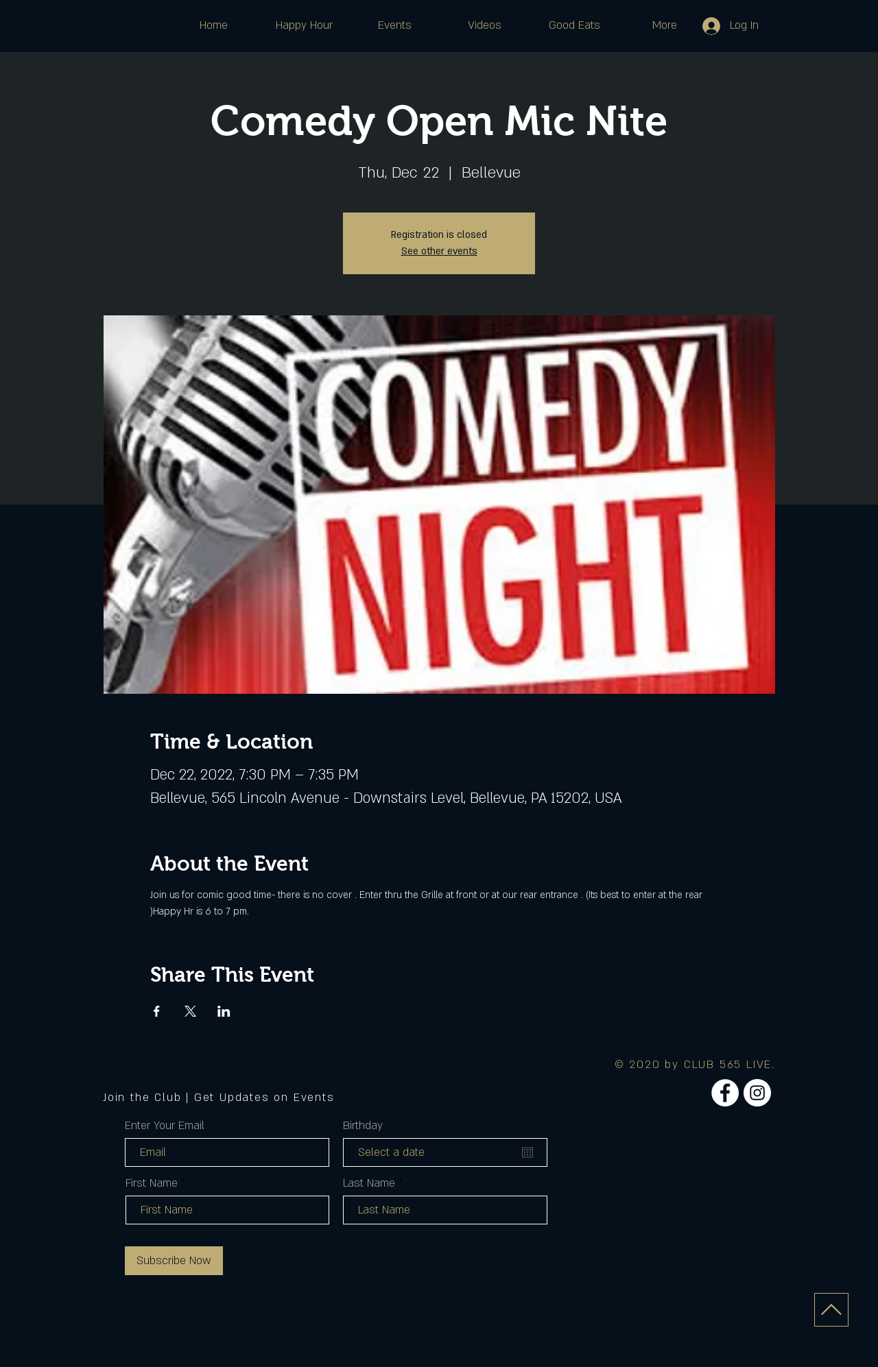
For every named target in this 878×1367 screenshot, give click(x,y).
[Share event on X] (190, 1011)
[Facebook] (725, 1092)
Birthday (363, 1126)
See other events (439, 251)
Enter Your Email (164, 1126)
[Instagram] (757, 1092)
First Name (152, 1183)
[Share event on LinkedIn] (223, 1011)
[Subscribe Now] (174, 1260)
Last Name (369, 1183)
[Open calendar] (527, 1152)
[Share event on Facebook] (156, 1011)
